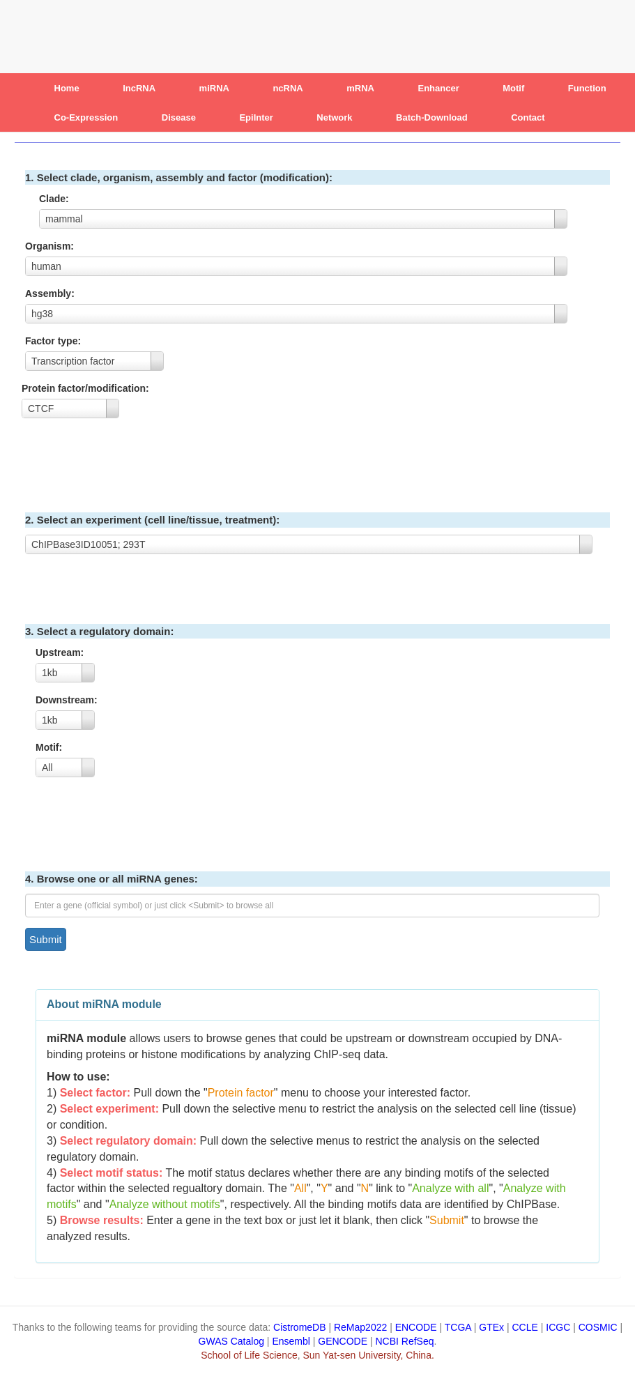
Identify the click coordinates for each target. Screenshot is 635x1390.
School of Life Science (249, 1355)
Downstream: (68, 699)
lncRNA (139, 88)
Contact (527, 117)
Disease (179, 117)
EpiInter (256, 117)
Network (334, 117)
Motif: (50, 747)
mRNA (360, 88)
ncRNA (288, 88)
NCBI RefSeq (405, 1341)
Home (66, 88)
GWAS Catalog (231, 1341)
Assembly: (51, 293)
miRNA (214, 88)
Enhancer (438, 88)
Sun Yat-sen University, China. (368, 1355)
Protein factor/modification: (87, 388)
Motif (513, 88)
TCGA (458, 1327)
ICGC (558, 1327)
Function (587, 88)
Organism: (51, 246)
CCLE (525, 1327)
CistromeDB (299, 1327)
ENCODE (416, 1327)
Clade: (55, 198)
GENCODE (342, 1341)
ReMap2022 (360, 1327)
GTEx (491, 1327)
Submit (45, 939)
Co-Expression (86, 117)
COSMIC (598, 1327)
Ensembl (290, 1341)
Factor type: (54, 340)
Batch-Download (432, 117)
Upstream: (61, 652)
